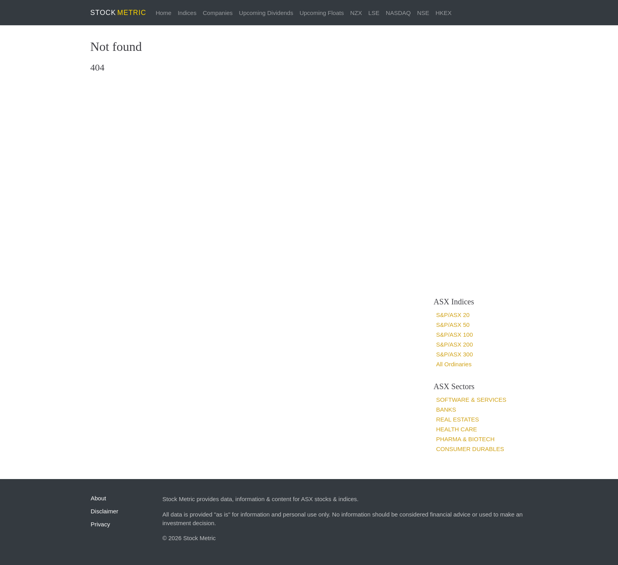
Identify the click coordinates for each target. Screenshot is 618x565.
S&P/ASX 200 (454, 344)
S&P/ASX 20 (452, 314)
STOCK (118, 13)
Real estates (457, 419)
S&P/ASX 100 (454, 334)
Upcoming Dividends (266, 12)
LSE (373, 12)
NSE (423, 12)
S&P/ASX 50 (452, 324)
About (98, 498)
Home (163, 12)
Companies (218, 12)
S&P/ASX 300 (454, 354)
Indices (187, 12)
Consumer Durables (470, 449)
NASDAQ (398, 12)
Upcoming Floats (322, 12)
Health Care (456, 429)
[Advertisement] (477, 161)
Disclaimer (104, 511)
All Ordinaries (453, 364)
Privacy (100, 524)
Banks (446, 409)
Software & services (471, 399)
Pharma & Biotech (465, 439)
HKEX (444, 12)
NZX (356, 12)
